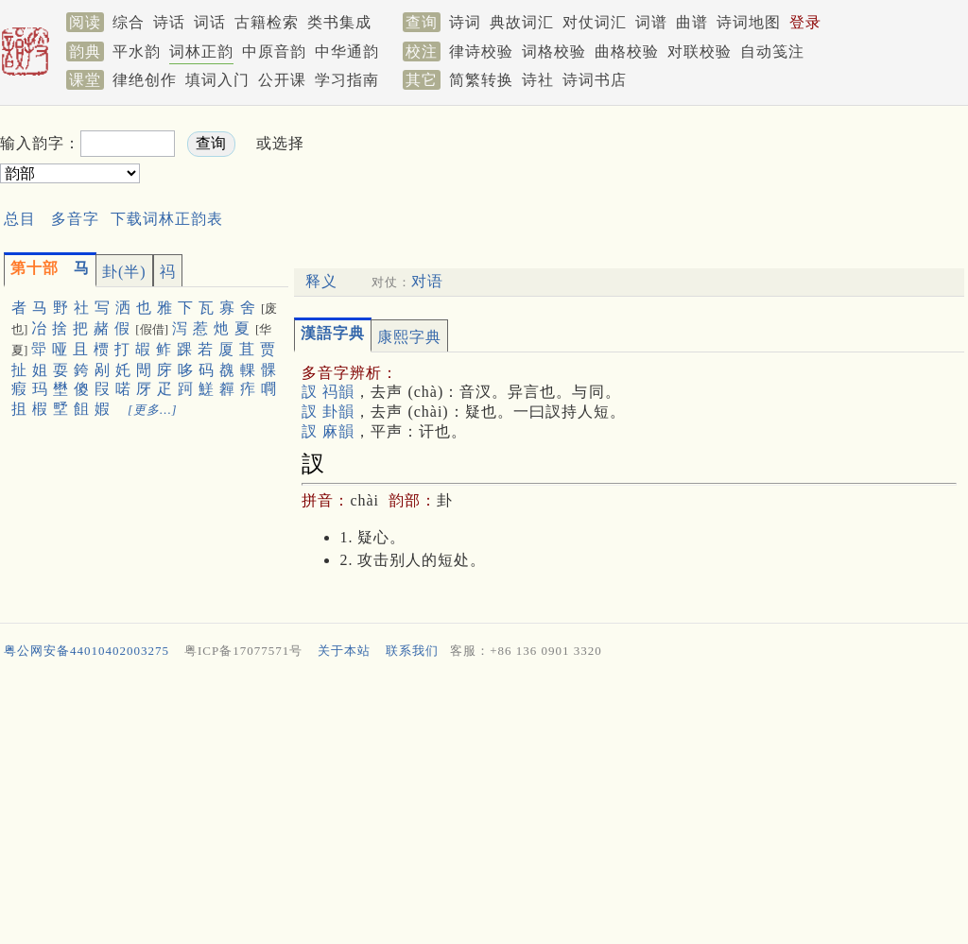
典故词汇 (522, 22)
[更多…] (153, 410)
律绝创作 (144, 80)
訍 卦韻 (328, 411)
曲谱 (692, 22)
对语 (427, 281)
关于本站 (344, 651)
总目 (20, 219)
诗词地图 (749, 22)
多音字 (75, 219)
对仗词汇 (594, 22)
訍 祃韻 (328, 392)
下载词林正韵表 (167, 219)
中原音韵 (274, 51)
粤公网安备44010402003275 (86, 651)
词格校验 (554, 51)
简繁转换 (481, 80)
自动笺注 (772, 51)
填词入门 (217, 80)
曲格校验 (627, 51)
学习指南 (347, 80)
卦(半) (124, 272)
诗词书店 (594, 80)
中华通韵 (347, 51)
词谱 (651, 22)
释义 (321, 281)
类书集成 (339, 22)
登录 (805, 22)
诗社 (538, 80)
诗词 (465, 22)
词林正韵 (201, 51)
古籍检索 (266, 22)
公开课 (282, 80)
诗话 (169, 22)
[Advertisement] (661, 159)
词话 (210, 22)
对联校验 (699, 51)
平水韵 (136, 51)
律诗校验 (481, 51)
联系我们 (412, 651)
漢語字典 (333, 333)
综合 (128, 22)
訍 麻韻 (328, 431)
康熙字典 (409, 337)
